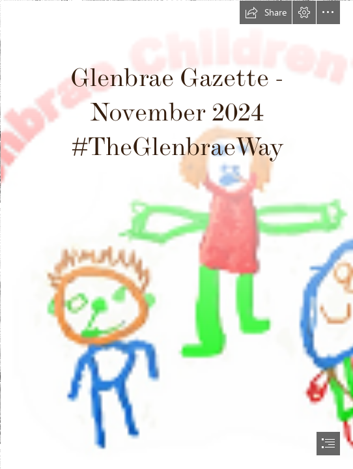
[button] (266, 12)
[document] (176, 234)
